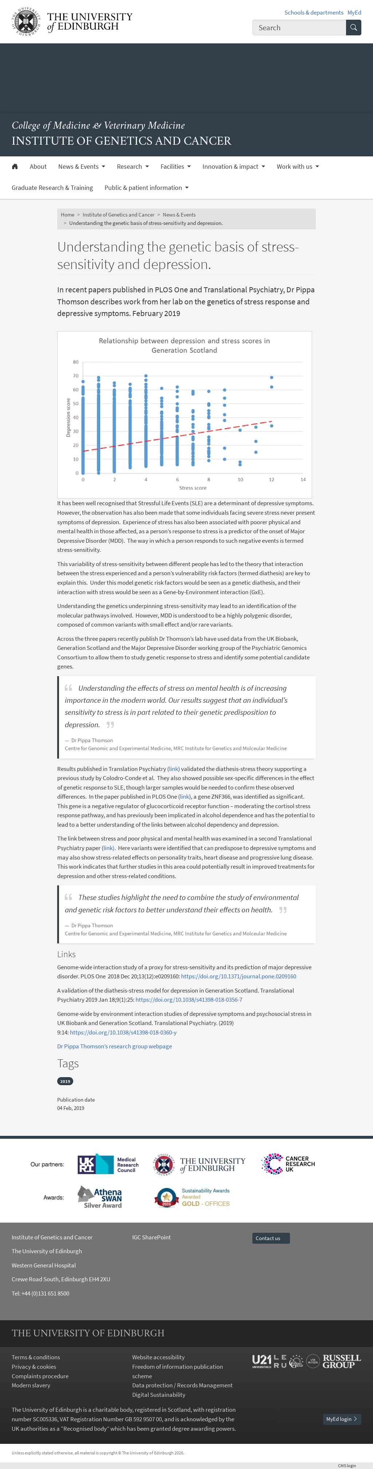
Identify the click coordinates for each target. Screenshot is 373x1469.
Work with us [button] (295, 167)
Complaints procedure (40, 1376)
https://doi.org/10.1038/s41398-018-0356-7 (189, 999)
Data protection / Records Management (182, 1385)
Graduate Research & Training (52, 188)
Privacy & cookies (34, 1367)
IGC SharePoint (151, 1237)
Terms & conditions (36, 1357)
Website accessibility (158, 1357)
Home (67, 214)
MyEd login (342, 1418)
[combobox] (299, 27)
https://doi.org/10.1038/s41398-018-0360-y (124, 1032)
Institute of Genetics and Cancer (118, 214)
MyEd (354, 12)
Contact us (271, 1238)
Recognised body (85, 1429)
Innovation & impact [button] (231, 167)
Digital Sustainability (158, 1395)
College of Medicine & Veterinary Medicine (98, 126)
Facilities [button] (173, 167)
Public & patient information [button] (144, 188)
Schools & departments (313, 12)
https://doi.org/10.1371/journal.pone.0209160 (238, 976)
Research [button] (130, 167)
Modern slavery (31, 1385)
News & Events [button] (79, 167)
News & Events (179, 214)
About (38, 167)
